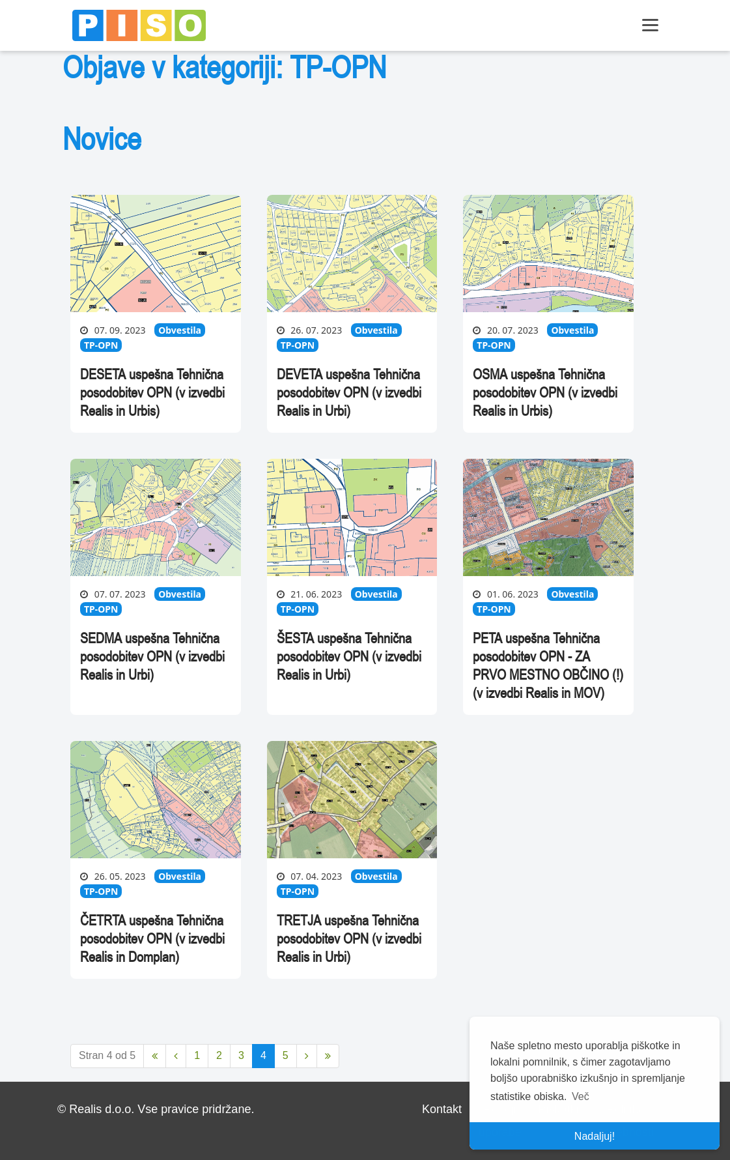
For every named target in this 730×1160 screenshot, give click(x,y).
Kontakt (442, 1109)
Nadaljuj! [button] (594, 1136)
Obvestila (179, 330)
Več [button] (580, 1096)
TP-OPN (101, 345)
